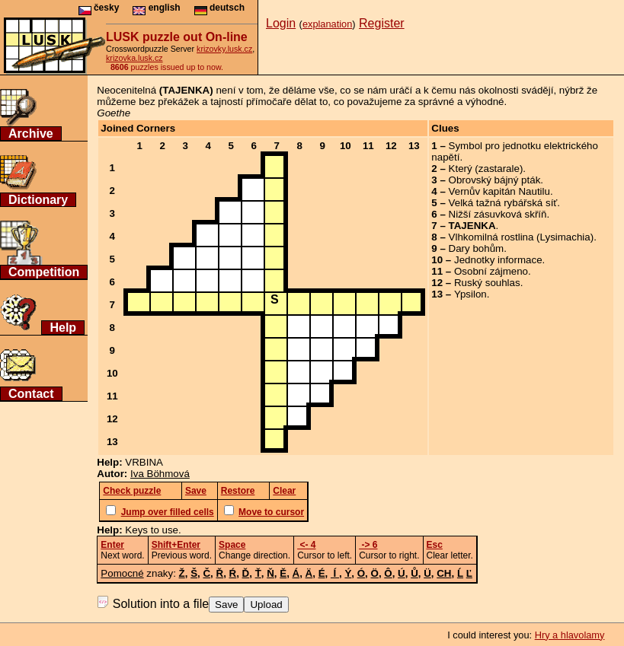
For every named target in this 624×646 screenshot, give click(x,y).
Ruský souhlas (487, 282)
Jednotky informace (498, 260)
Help (63, 327)
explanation (327, 24)
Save (226, 604)
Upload (266, 604)
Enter (112, 544)
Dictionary (38, 199)
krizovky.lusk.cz (224, 48)
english (156, 7)
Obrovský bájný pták (495, 180)
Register (382, 23)
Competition (43, 272)
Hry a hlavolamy (570, 635)
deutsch (219, 7)
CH (444, 573)
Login (281, 23)
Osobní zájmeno (491, 271)
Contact (31, 393)
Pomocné (122, 573)
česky (99, 7)
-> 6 (368, 544)
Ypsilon (470, 294)
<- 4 (306, 544)
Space (232, 544)
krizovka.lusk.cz (134, 57)
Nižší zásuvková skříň (498, 214)
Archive (30, 133)
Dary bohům (476, 248)
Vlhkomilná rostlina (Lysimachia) (521, 237)
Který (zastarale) (486, 168)
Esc (435, 544)
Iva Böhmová (160, 473)
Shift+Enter (176, 544)
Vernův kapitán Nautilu (499, 191)
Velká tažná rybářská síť (503, 202)
